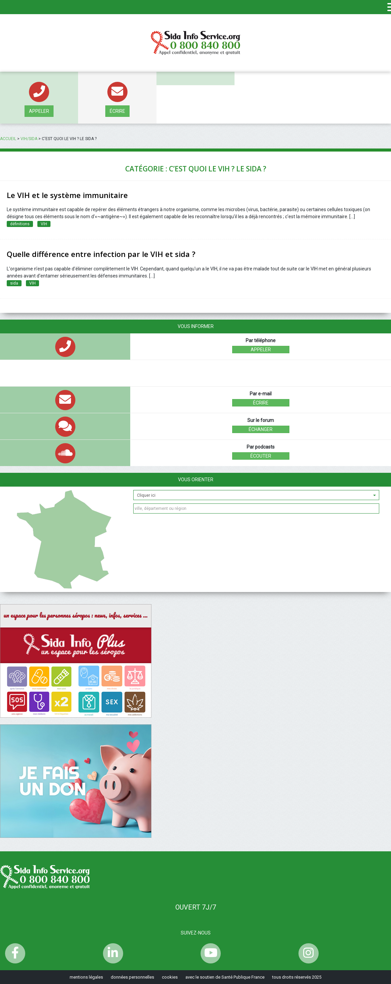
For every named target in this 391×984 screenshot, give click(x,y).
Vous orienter (195, 479)
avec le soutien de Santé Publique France (224, 977)
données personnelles (132, 977)
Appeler (39, 111)
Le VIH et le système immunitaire (67, 195)
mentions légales (86, 977)
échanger (261, 429)
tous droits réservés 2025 (296, 977)
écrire (117, 111)
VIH (44, 224)
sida (14, 283)
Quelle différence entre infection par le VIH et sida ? (101, 254)
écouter (260, 456)
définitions (20, 224)
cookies (170, 977)
